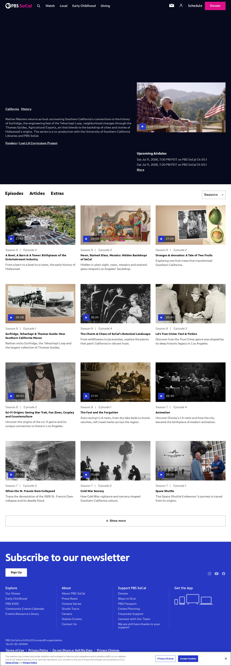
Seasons (211, 196)
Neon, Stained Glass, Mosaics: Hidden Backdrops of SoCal (114, 258)
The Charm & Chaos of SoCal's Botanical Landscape (115, 335)
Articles (37, 194)
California (12, 110)
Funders (11, 144)
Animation (163, 413)
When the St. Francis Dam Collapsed (30, 492)
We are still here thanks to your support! (139, 627)
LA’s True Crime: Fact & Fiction (176, 335)
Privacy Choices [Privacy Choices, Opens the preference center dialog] (165, 658)
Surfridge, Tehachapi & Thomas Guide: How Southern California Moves (35, 337)
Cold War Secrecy (92, 492)
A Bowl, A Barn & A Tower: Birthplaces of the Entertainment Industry (35, 258)
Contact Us (69, 625)
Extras (57, 194)
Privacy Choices (108, 651)
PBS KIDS (12, 604)
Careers (67, 614)
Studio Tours (70, 609)
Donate (215, 6)
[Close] (225, 658)
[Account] (181, 6)
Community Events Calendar (24, 609)
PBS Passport (127, 604)
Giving (108, 6)
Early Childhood (86, 6)
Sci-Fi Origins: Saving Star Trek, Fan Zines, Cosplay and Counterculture (39, 415)
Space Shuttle (165, 492)
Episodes (14, 194)
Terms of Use (14, 651)
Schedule (195, 6)
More (140, 170)
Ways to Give (127, 599)
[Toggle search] (38, 6)
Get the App (183, 589)
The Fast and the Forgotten (99, 413)
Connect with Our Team (134, 620)
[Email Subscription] (171, 6)
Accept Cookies (188, 658)
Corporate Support (130, 614)
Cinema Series (71, 604)
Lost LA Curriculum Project (38, 144)
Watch (51, 6)
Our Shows (12, 594)
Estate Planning (129, 609)
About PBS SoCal (73, 594)
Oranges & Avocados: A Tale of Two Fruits (184, 256)
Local (65, 6)
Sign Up (16, 573)
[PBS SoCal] (18, 6)
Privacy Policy (38, 651)
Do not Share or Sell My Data (72, 651)
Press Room (70, 599)
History (26, 110)
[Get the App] (198, 600)
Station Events (72, 620)
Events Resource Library (22, 614)
